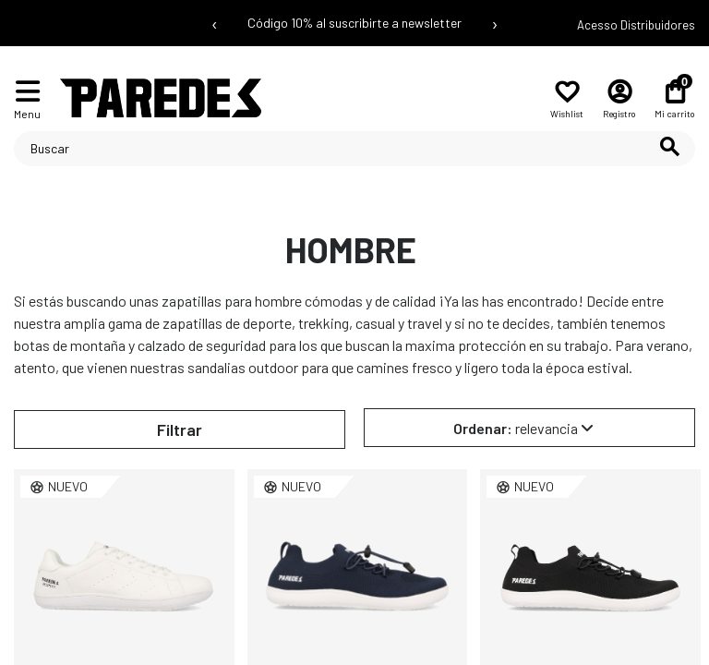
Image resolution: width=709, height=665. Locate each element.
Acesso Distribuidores (636, 25)
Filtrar (179, 429)
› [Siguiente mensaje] (495, 23)
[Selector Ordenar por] (529, 427)
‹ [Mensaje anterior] (214, 23)
